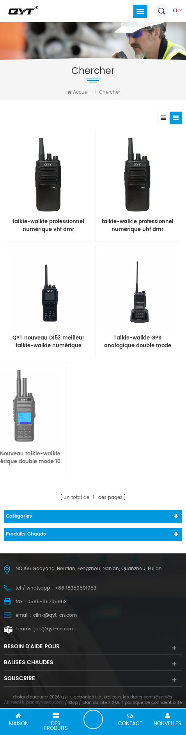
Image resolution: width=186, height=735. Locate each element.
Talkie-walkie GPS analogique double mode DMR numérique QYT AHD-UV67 (137, 342)
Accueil (78, 92)
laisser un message (93, 719)
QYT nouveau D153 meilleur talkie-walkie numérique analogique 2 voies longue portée (48, 342)
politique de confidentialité (153, 702)
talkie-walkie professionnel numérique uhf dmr (138, 226)
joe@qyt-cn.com (54, 629)
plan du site (94, 702)
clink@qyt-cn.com (55, 615)
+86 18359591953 (75, 588)
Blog (73, 702)
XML (116, 702)
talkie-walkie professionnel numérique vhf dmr (48, 226)
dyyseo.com (49, 702)
